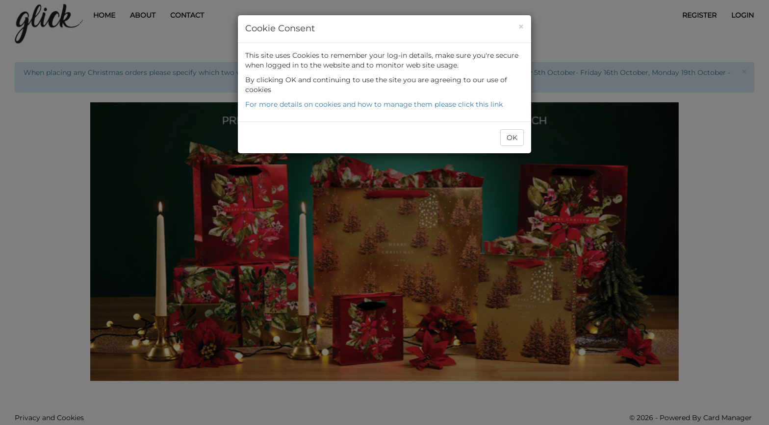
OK (512, 137)
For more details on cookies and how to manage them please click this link (374, 104)
